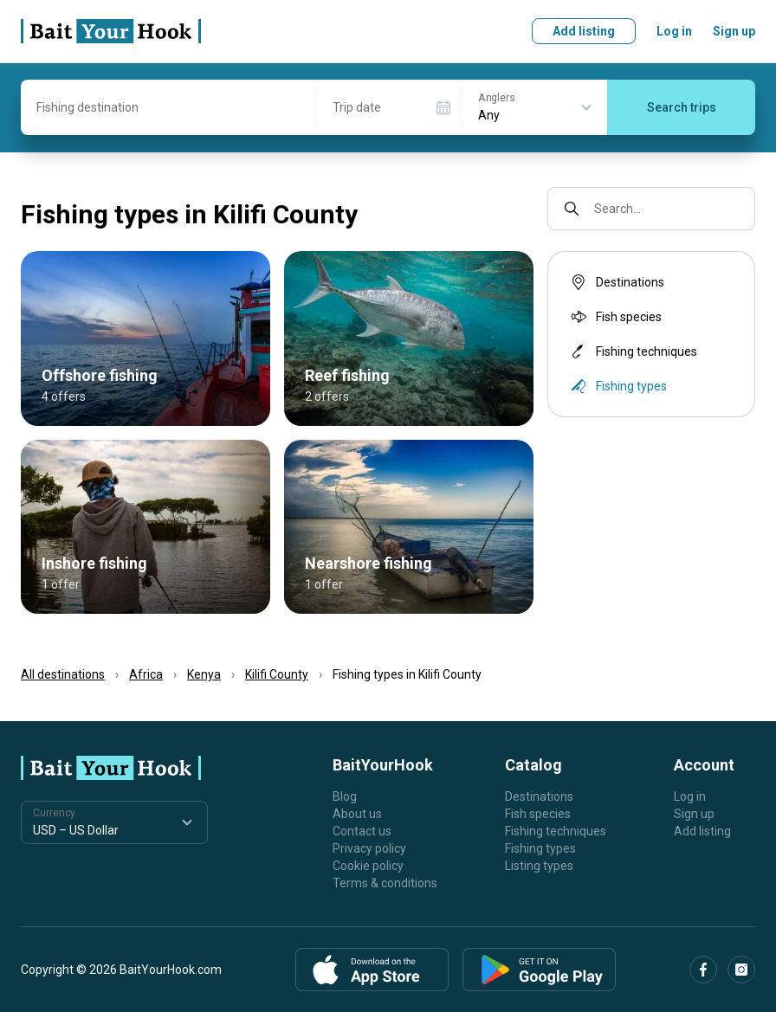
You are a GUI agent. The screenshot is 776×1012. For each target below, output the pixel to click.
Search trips (681, 107)
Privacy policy (369, 848)
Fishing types (540, 848)
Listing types (539, 866)
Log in (674, 31)
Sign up (734, 31)
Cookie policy (368, 866)
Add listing (584, 31)
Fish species (615, 316)
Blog (345, 796)
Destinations (616, 282)
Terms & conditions (385, 883)
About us (357, 814)
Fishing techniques (632, 351)
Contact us (362, 831)
